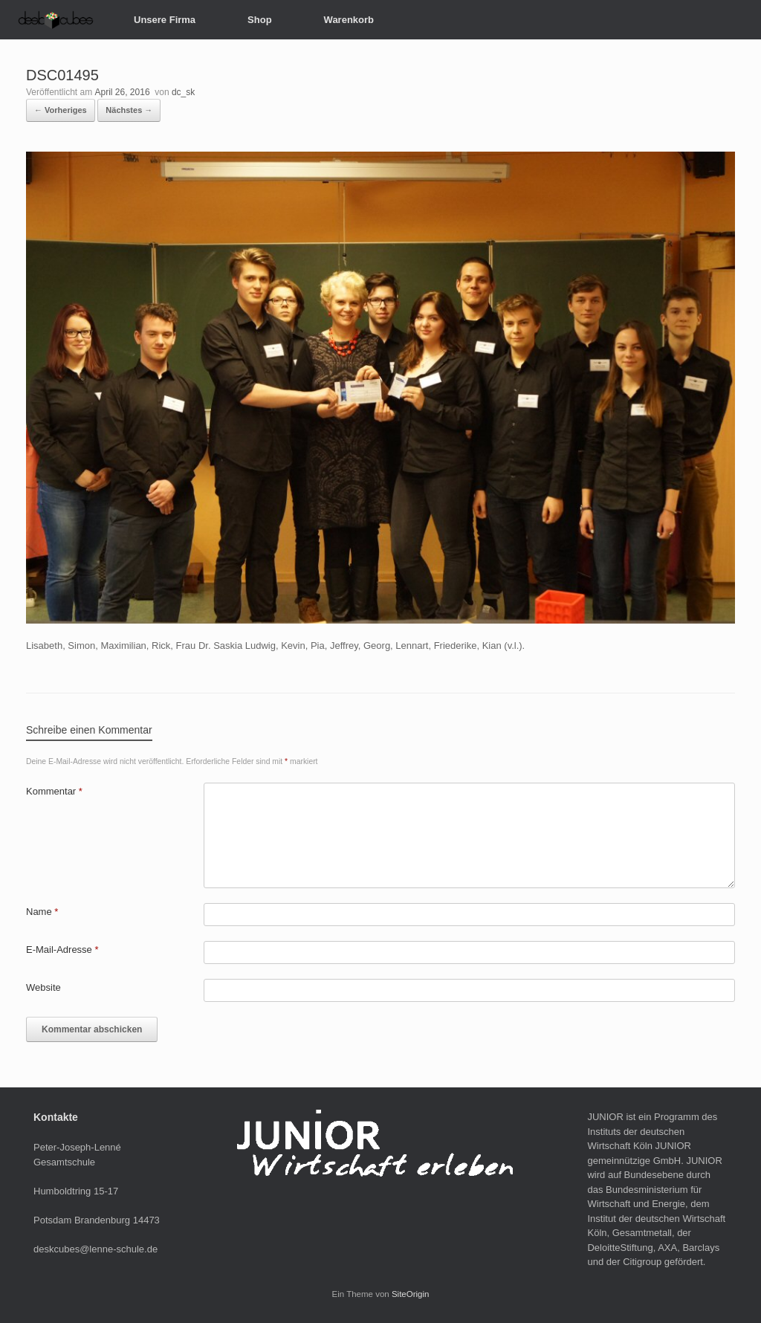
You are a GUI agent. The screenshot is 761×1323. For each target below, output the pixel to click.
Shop (259, 19)
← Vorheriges (60, 110)
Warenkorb (349, 19)
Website (43, 987)
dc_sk (183, 92)
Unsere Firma (164, 19)
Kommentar (54, 791)
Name (42, 911)
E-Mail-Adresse (62, 949)
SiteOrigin (411, 1294)
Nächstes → (129, 110)
